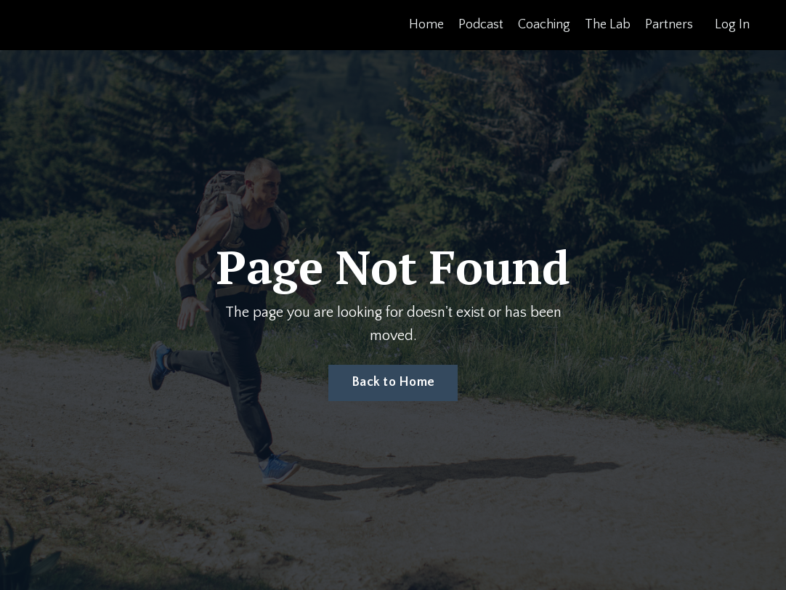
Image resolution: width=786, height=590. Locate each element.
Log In (732, 24)
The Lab (608, 24)
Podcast (480, 24)
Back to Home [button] (393, 382)
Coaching (544, 24)
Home (426, 24)
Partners (669, 24)
